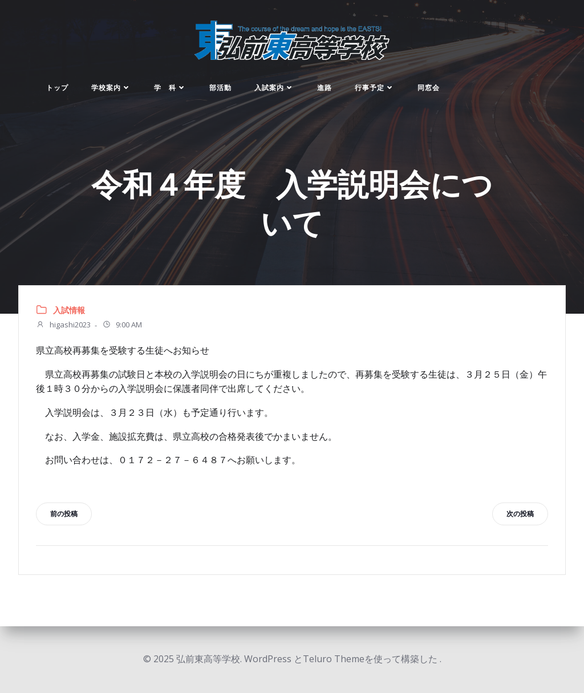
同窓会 (428, 87)
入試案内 (274, 87)
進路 (324, 87)
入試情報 (69, 310)
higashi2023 (63, 325)
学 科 (170, 87)
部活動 (220, 87)
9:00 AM (122, 325)
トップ (57, 87)
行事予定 (375, 87)
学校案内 (111, 87)
